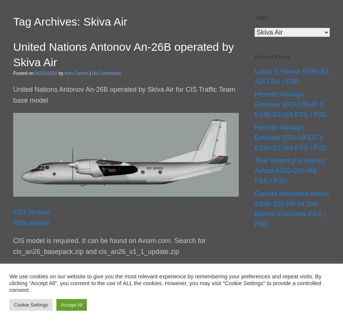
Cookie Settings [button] (31, 305)
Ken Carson (76, 73)
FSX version (31, 212)
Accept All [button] (71, 305)
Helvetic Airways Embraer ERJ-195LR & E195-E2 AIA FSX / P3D (291, 104)
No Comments (106, 73)
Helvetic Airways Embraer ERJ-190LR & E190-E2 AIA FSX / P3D (291, 138)
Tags (261, 17)
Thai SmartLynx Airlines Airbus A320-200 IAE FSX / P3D (290, 171)
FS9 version (31, 223)
